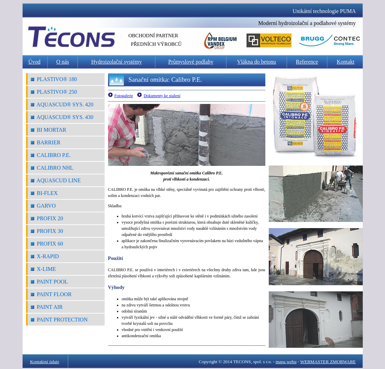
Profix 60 (47, 244)
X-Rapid (45, 256)
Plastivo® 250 (54, 92)
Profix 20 (47, 218)
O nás (62, 62)
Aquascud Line (56, 180)
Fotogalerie (124, 95)
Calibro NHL (52, 168)
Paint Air (47, 307)
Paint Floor (51, 294)
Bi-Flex (44, 193)
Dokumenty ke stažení (162, 95)
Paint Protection (59, 319)
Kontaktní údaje (44, 361)
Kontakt (346, 62)
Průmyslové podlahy (190, 62)
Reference (307, 62)
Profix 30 (47, 231)
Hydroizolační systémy (116, 62)
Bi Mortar (48, 130)
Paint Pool (49, 282)
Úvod (34, 62)
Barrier (46, 142)
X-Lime (43, 269)
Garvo (43, 206)
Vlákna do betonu (256, 62)
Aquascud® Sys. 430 (62, 117)
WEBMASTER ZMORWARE (328, 361)
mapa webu (286, 361)
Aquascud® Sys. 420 (62, 104)
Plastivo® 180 (54, 79)
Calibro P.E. (51, 155)
